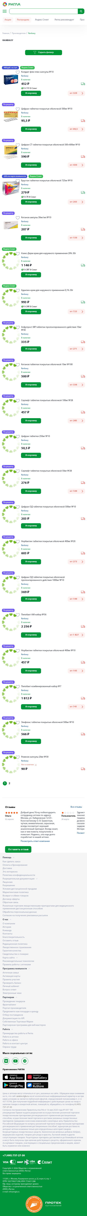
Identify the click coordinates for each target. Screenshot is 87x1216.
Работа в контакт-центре (15, 1043)
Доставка (7, 868)
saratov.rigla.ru (22, 1096)
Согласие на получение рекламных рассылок (25, 915)
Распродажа (23, 20)
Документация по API (13, 1018)
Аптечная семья (11, 973)
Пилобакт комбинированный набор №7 (41, 686)
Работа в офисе (10, 1040)
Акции (8, 20)
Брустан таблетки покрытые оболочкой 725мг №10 (46, 180)
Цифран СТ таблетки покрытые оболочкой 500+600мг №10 (50, 145)
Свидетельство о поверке (15, 954)
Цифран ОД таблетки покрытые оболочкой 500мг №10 (48, 507)
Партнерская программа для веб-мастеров (24, 1025)
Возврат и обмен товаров (15, 896)
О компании (9, 923)
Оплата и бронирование (15, 865)
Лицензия (7, 882)
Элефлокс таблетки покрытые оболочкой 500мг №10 (47, 722)
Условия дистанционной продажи (20, 889)
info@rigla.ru (14, 1192)
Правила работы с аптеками (17, 964)
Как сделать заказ (11, 861)
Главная (5, 33)
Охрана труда (9, 1047)
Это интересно (10, 872)
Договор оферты (11, 899)
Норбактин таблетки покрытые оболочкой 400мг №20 (48, 541)
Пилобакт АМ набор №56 (33, 614)
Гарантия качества (12, 951)
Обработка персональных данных (20, 912)
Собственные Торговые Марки (18, 1022)
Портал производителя (14, 1008)
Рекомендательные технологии (18, 961)
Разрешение (9, 885)
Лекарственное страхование (17, 947)
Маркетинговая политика (16, 892)
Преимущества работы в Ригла (18, 1033)
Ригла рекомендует (64, 20)
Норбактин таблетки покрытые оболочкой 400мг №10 (48, 650)
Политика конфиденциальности (19, 875)
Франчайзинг (9, 1005)
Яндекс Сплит (42, 20)
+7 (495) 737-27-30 (14, 1155)
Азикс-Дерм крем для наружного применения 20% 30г (48, 253)
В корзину (31, 93)
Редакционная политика (15, 944)
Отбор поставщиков (13, 1015)
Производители (18, 33)
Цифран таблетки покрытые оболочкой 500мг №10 (46, 109)
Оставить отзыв (18, 849)
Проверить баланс (12, 983)
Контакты (7, 934)
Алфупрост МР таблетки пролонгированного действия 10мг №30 (51, 328)
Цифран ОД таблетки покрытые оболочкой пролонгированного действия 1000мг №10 (43, 578)
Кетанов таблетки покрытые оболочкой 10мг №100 (47, 364)
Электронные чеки (12, 993)
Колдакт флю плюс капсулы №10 (37, 72)
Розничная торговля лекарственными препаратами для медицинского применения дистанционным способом (38, 907)
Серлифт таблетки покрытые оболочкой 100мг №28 (47, 400)
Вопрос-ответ (9, 990)
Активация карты (11, 976)
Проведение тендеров (14, 1001)
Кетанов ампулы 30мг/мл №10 (36, 217)
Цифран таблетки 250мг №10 (35, 436)
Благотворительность (14, 937)
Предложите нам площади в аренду (20, 1011)
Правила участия (11, 979)
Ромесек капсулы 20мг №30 (34, 757)
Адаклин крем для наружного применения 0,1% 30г (47, 290)
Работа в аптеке (11, 1037)
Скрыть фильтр (43, 52)
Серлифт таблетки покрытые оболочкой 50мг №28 (46, 471)
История (7, 927)
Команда (7, 930)
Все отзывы (76, 807)
